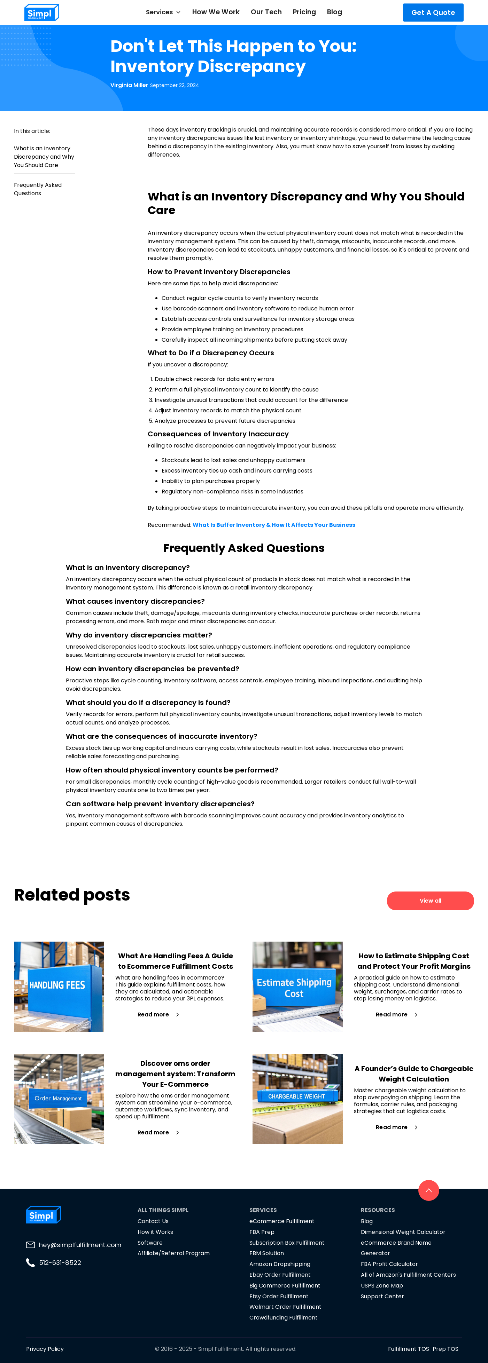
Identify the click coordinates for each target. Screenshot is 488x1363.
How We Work (216, 12)
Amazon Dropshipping (279, 1264)
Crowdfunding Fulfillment (283, 1318)
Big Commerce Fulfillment (284, 1286)
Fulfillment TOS (408, 1349)
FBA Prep (261, 1232)
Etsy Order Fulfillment (279, 1296)
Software (150, 1243)
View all (430, 901)
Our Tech (266, 12)
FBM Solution (266, 1253)
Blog (334, 12)
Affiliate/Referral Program (174, 1253)
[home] (61, 12)
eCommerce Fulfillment (282, 1221)
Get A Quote (433, 12)
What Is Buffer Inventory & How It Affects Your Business (274, 525)
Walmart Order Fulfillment (285, 1307)
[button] (163, 12)
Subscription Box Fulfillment (287, 1243)
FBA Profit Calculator (389, 1264)
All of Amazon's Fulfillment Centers (408, 1275)
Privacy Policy (45, 1349)
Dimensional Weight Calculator (403, 1232)
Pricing (304, 12)
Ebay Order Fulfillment (280, 1275)
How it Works (155, 1232)
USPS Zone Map (382, 1286)
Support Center (382, 1296)
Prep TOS (445, 1349)
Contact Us (153, 1221)
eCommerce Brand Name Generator (396, 1248)
